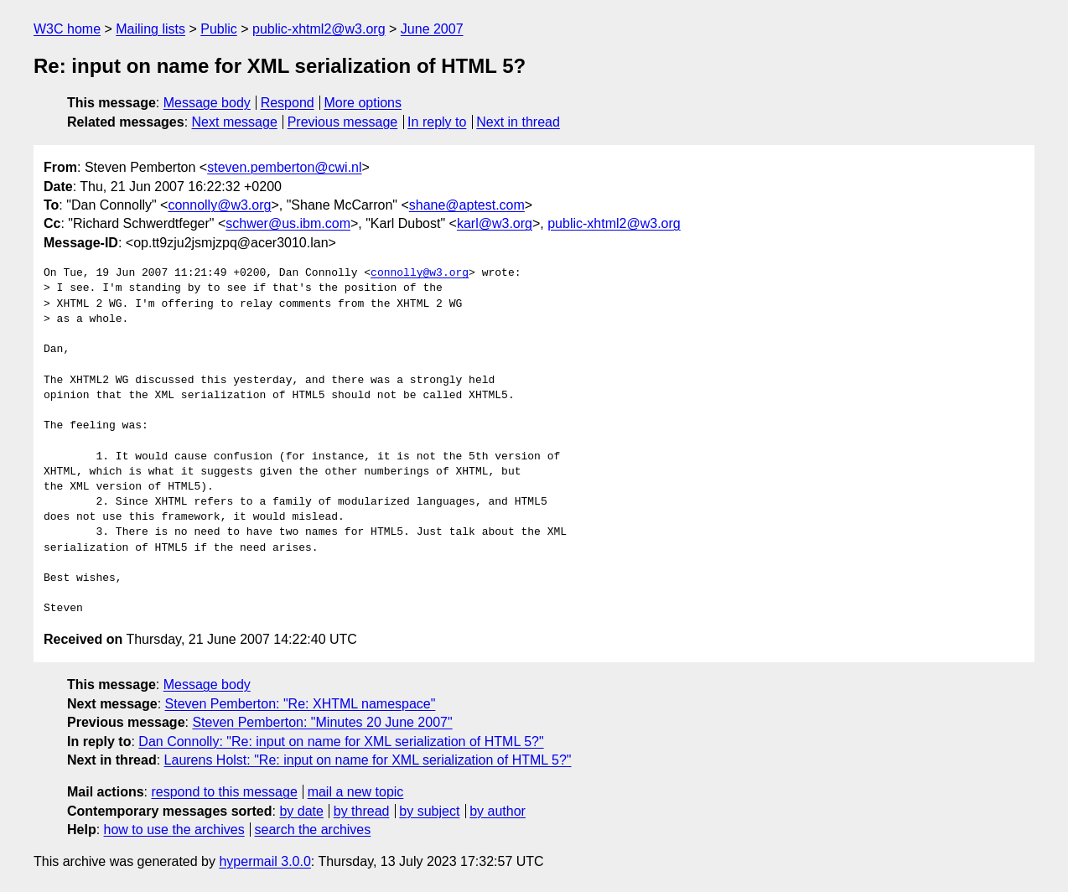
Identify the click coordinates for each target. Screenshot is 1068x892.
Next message (234, 122)
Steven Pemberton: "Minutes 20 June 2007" (322, 722)
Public (218, 29)
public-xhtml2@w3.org (319, 29)
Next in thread (518, 122)
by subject (429, 811)
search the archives (313, 829)
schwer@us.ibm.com (288, 223)
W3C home (67, 29)
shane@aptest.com (467, 205)
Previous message (343, 122)
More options (363, 103)
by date (301, 811)
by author (497, 811)
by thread (362, 811)
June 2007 (432, 29)
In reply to (436, 122)
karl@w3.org (494, 223)
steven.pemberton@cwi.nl (284, 167)
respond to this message (224, 792)
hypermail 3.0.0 (264, 861)
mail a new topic (356, 792)
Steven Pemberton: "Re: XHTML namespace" (300, 704)
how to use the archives (174, 829)
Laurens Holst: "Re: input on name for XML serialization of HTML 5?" (368, 760)
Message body (207, 103)
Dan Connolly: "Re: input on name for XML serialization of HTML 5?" (340, 741)
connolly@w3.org (219, 205)
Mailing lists (150, 29)
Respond (287, 103)
